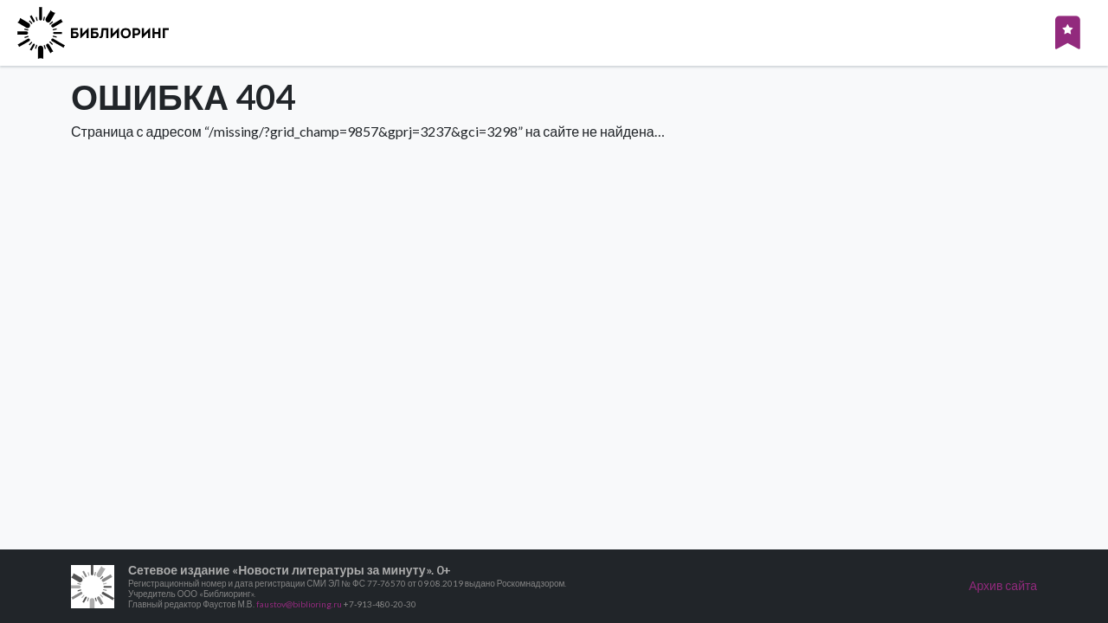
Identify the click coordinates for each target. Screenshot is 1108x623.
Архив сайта (1003, 585)
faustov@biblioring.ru (299, 604)
